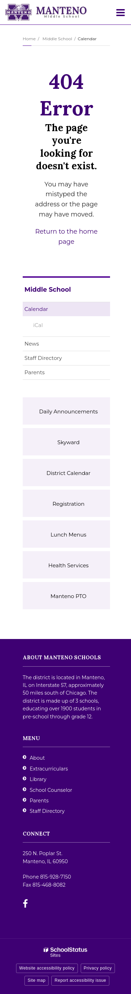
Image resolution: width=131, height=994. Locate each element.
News (31, 343)
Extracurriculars (49, 769)
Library (38, 779)
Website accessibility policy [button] (47, 968)
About (37, 758)
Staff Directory (43, 358)
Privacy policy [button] (98, 968)
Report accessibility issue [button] (80, 980)
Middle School (57, 38)
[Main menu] (120, 12)
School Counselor (51, 790)
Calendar (36, 309)
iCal (38, 325)
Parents (34, 372)
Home (29, 38)
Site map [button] (36, 980)
